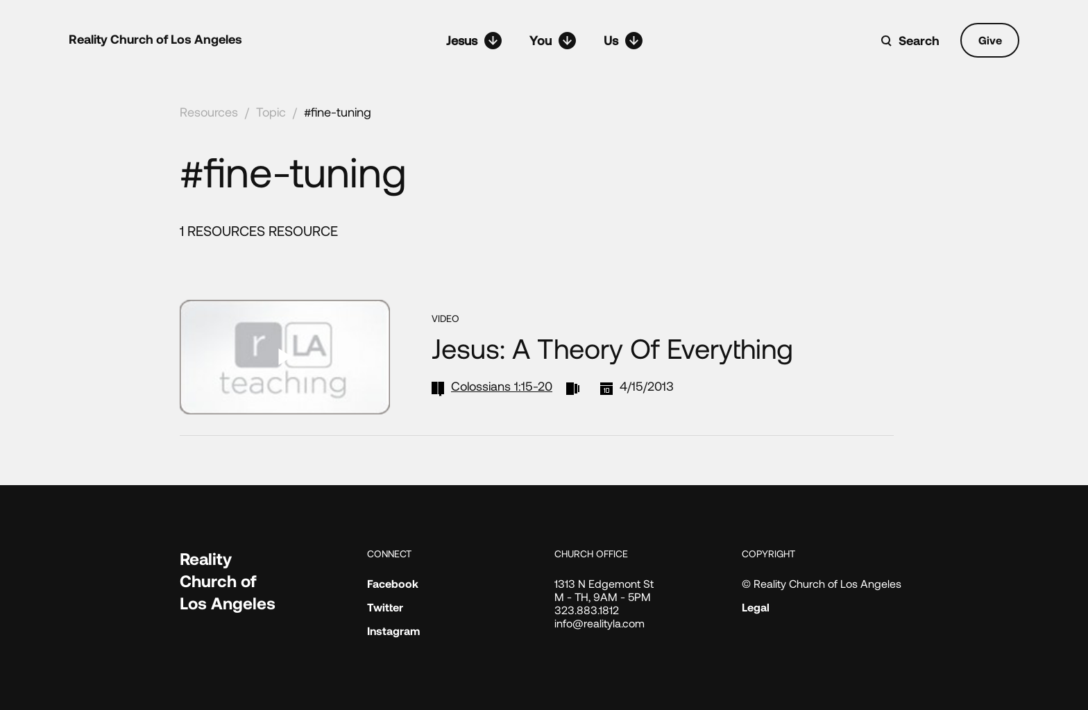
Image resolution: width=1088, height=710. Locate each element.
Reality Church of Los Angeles (155, 39)
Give (990, 40)
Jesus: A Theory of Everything (612, 347)
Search (919, 40)
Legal (756, 607)
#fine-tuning (337, 111)
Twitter (385, 607)
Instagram (393, 630)
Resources (209, 111)
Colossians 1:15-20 (501, 386)
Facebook (392, 583)
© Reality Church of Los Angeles (821, 583)
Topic (271, 111)
